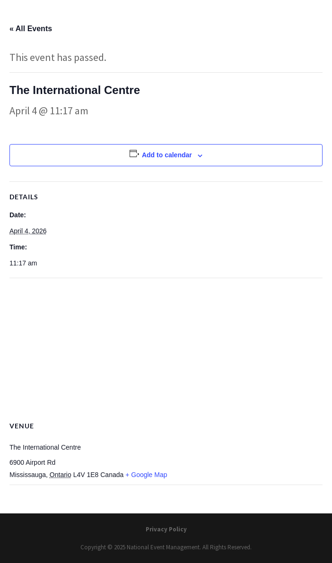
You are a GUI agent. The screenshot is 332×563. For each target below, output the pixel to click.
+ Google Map (146, 474)
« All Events (30, 29)
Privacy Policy (166, 529)
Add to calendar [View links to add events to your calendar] (167, 155)
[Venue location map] (166, 346)
